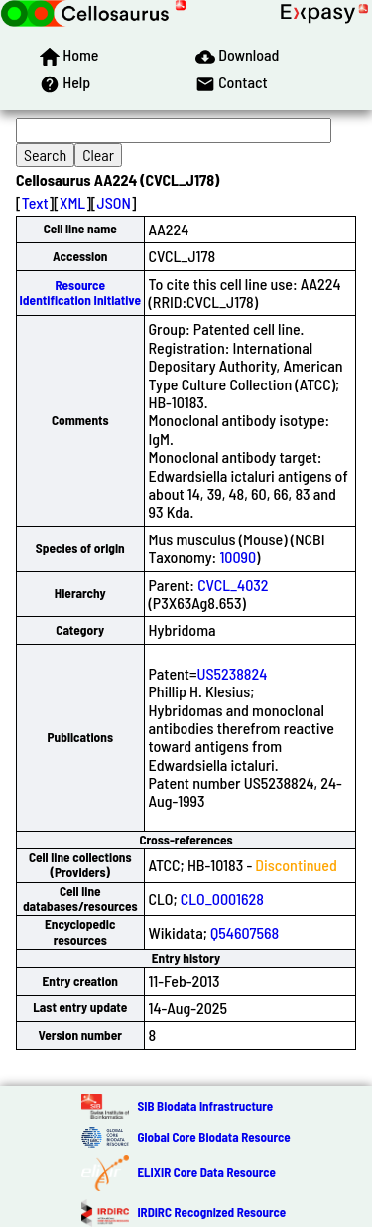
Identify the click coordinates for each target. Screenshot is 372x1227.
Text (35, 202)
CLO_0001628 (222, 898)
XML (72, 202)
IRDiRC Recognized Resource (211, 1212)
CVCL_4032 (232, 584)
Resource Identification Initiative (80, 292)
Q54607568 (244, 932)
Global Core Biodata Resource (213, 1137)
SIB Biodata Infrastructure (205, 1106)
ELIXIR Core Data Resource (206, 1172)
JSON (114, 202)
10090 (237, 556)
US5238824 (231, 673)
